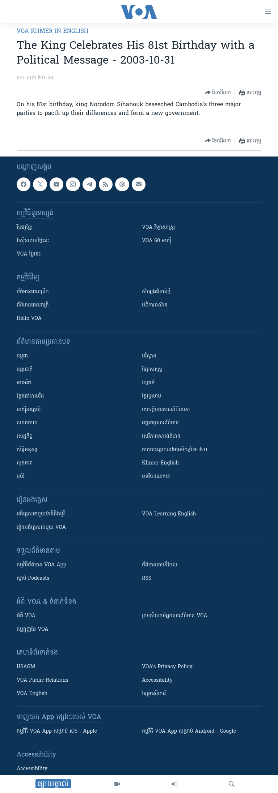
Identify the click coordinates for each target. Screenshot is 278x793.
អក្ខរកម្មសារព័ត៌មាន (160, 423)
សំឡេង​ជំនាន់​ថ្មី (156, 292)
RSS (146, 578)
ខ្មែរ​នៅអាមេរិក (30, 396)
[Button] (218, 92)
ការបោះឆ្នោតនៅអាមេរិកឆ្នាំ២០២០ (174, 450)
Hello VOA (29, 318)
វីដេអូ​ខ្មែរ (25, 227)
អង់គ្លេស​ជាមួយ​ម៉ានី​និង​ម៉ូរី (41, 514)
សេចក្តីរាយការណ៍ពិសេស (166, 409)
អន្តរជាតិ (25, 369)
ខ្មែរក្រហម (151, 396)
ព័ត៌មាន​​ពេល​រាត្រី (33, 305)
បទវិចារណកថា (156, 476)
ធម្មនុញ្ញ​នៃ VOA (33, 629)
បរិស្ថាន (149, 356)
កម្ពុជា (22, 356)
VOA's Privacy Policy (167, 667)
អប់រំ (21, 476)
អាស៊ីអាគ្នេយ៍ (29, 409)
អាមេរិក (24, 383)
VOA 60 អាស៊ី (157, 241)
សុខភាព (25, 463)
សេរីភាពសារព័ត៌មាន (161, 436)
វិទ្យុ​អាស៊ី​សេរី (154, 694)
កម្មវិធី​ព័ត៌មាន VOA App (41, 565)
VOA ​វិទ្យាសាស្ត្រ (158, 227)
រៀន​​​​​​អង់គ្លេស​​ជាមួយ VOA (41, 527)
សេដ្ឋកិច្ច (25, 436)
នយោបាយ (27, 423)
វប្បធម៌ (148, 383)
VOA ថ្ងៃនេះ (29, 254)
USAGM (26, 667)
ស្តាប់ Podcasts (33, 578)
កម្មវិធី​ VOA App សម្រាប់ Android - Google (189, 731)
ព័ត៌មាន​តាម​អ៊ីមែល (159, 565)
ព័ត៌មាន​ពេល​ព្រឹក (33, 292)
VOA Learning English (169, 514)
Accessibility (157, 680)
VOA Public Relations (42, 680)
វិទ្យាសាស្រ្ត (152, 369)
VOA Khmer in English (52, 31)
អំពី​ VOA (26, 616)
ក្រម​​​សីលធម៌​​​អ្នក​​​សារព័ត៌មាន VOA (174, 616)
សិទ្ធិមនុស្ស (27, 450)
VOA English (32, 694)
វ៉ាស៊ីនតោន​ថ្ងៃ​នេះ (33, 241)
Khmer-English (160, 463)
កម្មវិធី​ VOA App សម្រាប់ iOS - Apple (57, 731)
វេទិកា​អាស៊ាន (155, 305)
